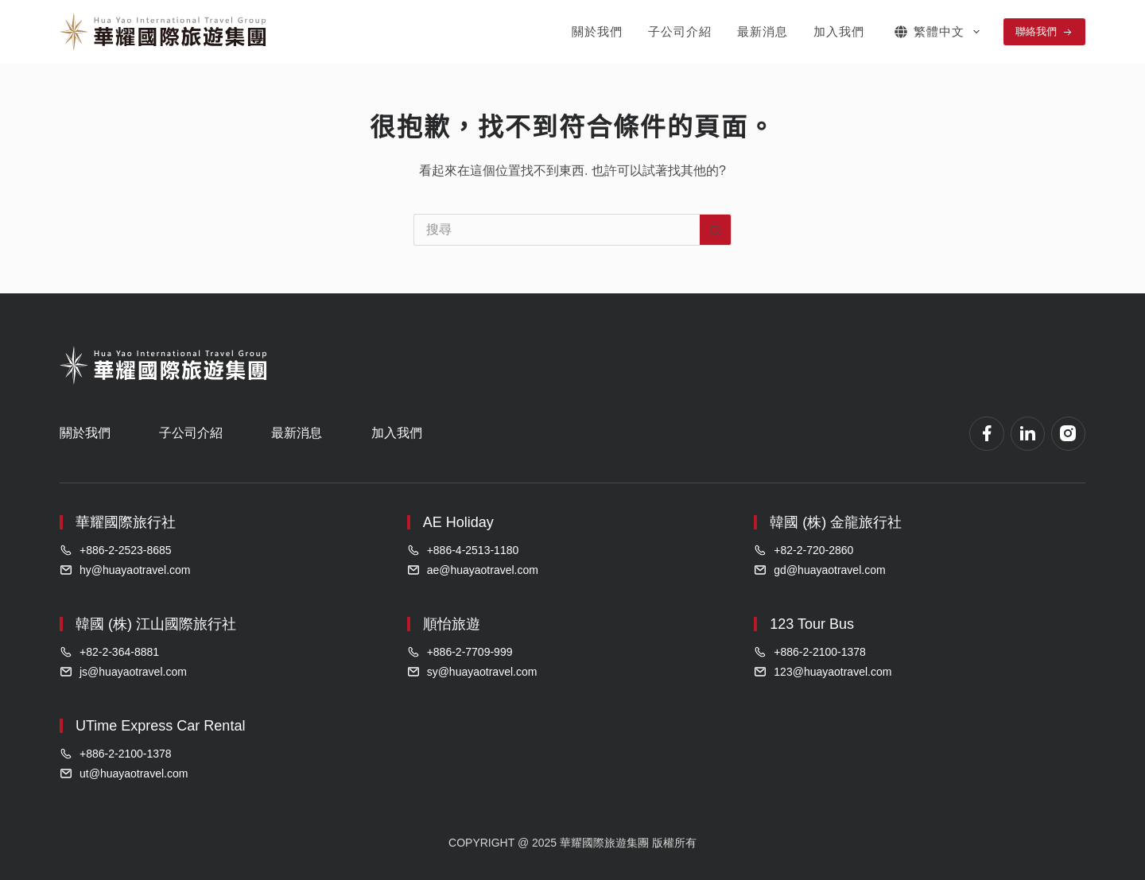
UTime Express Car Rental (160, 726)
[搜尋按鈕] (716, 230)
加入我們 (838, 31)
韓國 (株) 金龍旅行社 (836, 522)
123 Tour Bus (812, 624)
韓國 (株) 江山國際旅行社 (156, 624)
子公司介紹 (680, 31)
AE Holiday (458, 522)
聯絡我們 (1044, 31)
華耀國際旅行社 (126, 522)
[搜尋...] (556, 230)
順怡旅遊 (451, 624)
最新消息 (762, 31)
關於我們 (597, 31)
